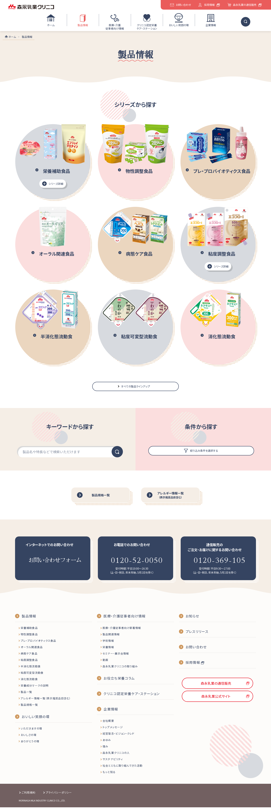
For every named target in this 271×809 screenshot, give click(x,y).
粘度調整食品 (29, 662)
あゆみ (107, 742)
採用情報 (209, 5)
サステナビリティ (113, 761)
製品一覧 (26, 693)
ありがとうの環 (30, 743)
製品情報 (83, 25)
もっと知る (109, 774)
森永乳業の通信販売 (245, 5)
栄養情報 (108, 649)
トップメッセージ (113, 729)
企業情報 (211, 25)
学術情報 (108, 642)
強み (105, 748)
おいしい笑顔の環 (179, 25)
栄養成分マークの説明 (35, 687)
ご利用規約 (28, 794)
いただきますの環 (31, 730)
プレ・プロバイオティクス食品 (38, 642)
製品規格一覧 (29, 706)
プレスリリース (197, 633)
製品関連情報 (111, 636)
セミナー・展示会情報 (116, 655)
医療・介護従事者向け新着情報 (122, 630)
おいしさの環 (28, 736)
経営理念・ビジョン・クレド (118, 735)
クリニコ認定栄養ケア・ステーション (147, 26)
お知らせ (192, 617)
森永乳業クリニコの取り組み (120, 668)
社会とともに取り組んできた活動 (122, 767)
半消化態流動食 (30, 668)
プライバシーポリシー (59, 794)
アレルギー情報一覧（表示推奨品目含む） (46, 700)
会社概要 (108, 722)
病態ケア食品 (29, 655)
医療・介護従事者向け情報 (115, 26)
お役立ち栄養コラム (119, 679)
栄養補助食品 (29, 630)
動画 (105, 662)
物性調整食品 (29, 636)
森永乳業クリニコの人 (116, 754)
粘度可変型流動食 (32, 674)
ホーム (51, 25)
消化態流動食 (29, 681)
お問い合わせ (183, 5)
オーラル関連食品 (32, 649)
